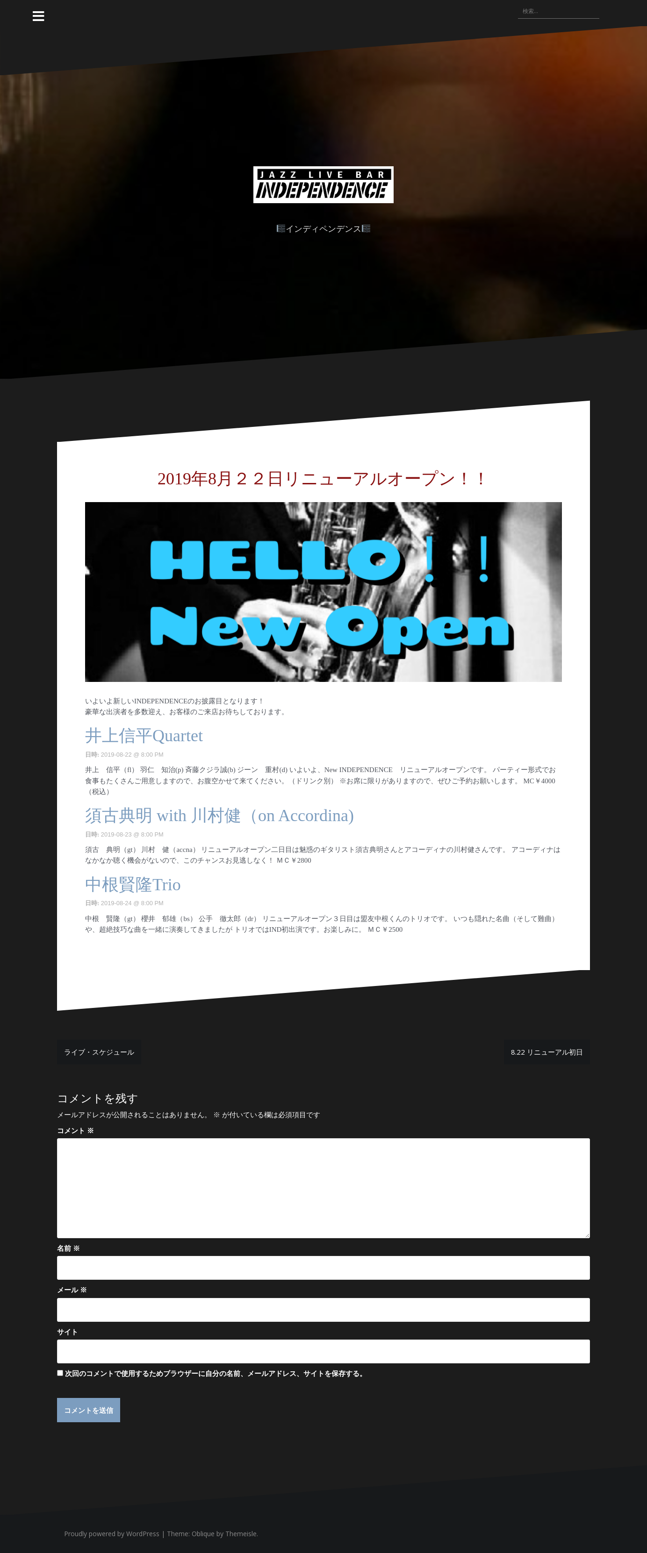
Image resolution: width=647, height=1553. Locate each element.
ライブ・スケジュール (99, 1052)
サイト (67, 1331)
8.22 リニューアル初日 (547, 1052)
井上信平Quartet (144, 735)
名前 (68, 1248)
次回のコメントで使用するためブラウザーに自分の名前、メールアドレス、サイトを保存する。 (216, 1373)
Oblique (203, 1534)
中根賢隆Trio (133, 884)
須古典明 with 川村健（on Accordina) (219, 815)
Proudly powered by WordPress (111, 1534)
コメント (75, 1130)
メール (72, 1289)
